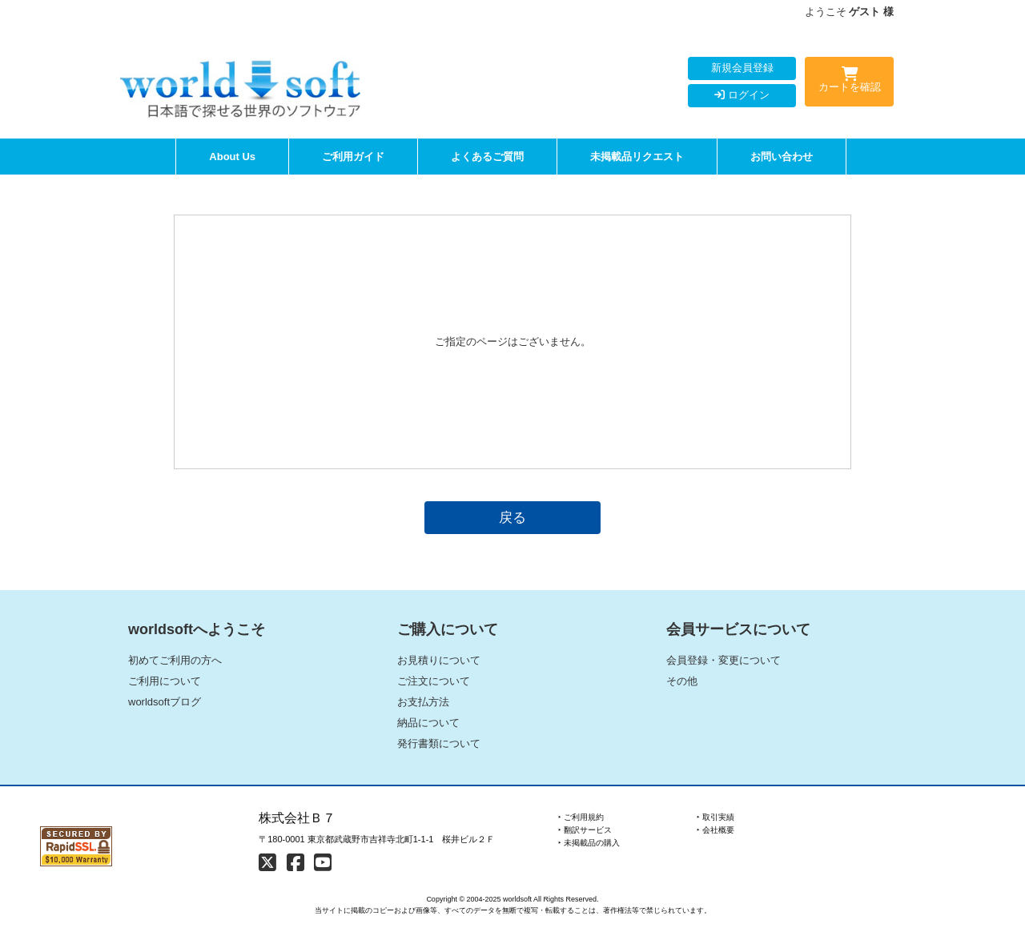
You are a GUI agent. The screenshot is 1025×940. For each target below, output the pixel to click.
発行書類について (438, 743)
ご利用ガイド (353, 157)
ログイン (742, 95)
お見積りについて (438, 660)
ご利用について (164, 681)
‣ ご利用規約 (581, 817)
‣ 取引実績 (715, 817)
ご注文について (433, 681)
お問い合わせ (781, 157)
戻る (512, 517)
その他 (681, 681)
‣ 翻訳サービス (585, 830)
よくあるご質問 (487, 157)
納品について (428, 723)
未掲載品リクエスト (637, 157)
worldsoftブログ (164, 702)
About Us (232, 157)
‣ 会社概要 (715, 830)
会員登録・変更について (723, 660)
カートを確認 (849, 82)
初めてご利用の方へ (175, 660)
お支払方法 (423, 702)
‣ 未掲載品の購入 (589, 842)
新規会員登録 (742, 68)
